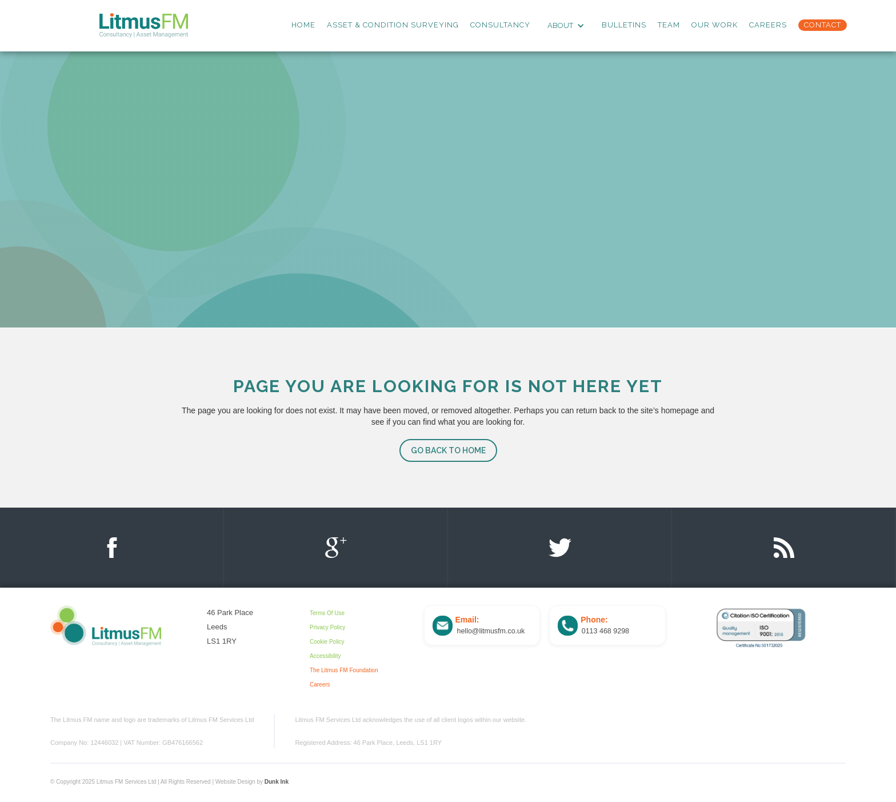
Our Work (714, 25)
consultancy (500, 25)
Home (303, 25)
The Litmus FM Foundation (344, 670)
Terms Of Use (327, 613)
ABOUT (560, 25)
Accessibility (325, 656)
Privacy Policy (327, 627)
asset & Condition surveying (393, 25)
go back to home (448, 450)
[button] (566, 25)
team (669, 25)
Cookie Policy (327, 642)
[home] (143, 25)
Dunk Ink (277, 782)
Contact (822, 25)
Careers (768, 25)
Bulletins (624, 25)
